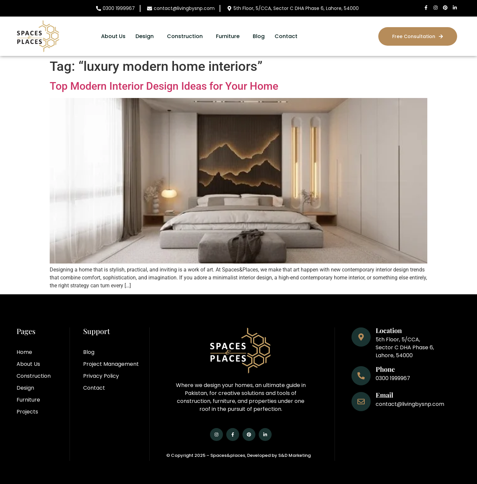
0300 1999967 (119, 8)
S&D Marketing (294, 455)
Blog (259, 36)
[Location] (361, 337)
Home (24, 352)
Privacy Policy (101, 376)
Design (144, 36)
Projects (27, 411)
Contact (286, 36)
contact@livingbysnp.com (184, 8)
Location (389, 330)
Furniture (227, 36)
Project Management (111, 364)
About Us (113, 36)
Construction (185, 36)
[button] (146, 36)
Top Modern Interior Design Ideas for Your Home (164, 86)
